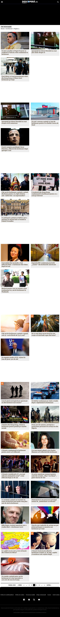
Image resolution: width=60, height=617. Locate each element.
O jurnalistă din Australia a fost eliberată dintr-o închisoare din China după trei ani (14, 264)
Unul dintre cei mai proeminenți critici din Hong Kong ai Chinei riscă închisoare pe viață (15, 78)
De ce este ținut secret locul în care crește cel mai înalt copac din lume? (44, 334)
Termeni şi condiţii (30, 594)
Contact (48, 594)
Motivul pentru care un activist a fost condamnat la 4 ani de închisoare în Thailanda (14, 290)
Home (2, 28)
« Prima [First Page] (20, 585)
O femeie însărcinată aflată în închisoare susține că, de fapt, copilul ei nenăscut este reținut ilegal (45, 552)
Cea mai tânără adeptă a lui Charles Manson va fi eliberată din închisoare (44, 451)
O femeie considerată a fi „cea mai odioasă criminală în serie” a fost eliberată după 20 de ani (13, 475)
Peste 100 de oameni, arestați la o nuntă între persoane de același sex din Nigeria (45, 426)
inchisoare (9, 28)
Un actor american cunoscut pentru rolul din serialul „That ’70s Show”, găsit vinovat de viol (44, 475)
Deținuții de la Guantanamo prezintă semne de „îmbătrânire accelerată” (44, 500)
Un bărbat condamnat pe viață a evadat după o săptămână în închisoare (45, 402)
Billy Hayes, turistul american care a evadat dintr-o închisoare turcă (14, 526)
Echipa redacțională (40, 594)
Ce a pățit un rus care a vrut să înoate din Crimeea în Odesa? (14, 552)
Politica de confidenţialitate (7, 594)
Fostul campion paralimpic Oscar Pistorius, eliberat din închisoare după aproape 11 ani (15, 148)
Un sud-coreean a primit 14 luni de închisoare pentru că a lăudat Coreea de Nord (45, 123)
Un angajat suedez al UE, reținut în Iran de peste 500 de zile (15, 358)
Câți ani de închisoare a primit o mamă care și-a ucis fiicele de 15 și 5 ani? (15, 334)
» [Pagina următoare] (44, 585)
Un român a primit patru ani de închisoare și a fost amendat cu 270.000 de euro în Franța (12, 578)
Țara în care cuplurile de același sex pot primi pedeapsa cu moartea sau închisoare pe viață (45, 527)
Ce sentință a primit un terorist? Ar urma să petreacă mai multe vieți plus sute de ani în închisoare (14, 501)
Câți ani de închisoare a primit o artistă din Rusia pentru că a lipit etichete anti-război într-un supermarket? (15, 194)
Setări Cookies (55, 594)
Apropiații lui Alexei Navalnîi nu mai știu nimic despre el (44, 51)
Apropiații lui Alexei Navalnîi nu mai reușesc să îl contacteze (14, 122)
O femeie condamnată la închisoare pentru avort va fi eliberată (14, 451)
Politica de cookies (20, 594)
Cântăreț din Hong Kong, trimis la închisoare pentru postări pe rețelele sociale (14, 426)
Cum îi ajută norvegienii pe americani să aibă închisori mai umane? (15, 402)
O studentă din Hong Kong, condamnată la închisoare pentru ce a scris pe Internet (44, 194)
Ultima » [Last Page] (49, 585)
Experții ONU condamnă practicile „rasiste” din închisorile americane (44, 264)
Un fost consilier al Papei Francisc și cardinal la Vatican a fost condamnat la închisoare (15, 52)
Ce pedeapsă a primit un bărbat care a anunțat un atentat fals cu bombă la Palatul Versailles (14, 219)
